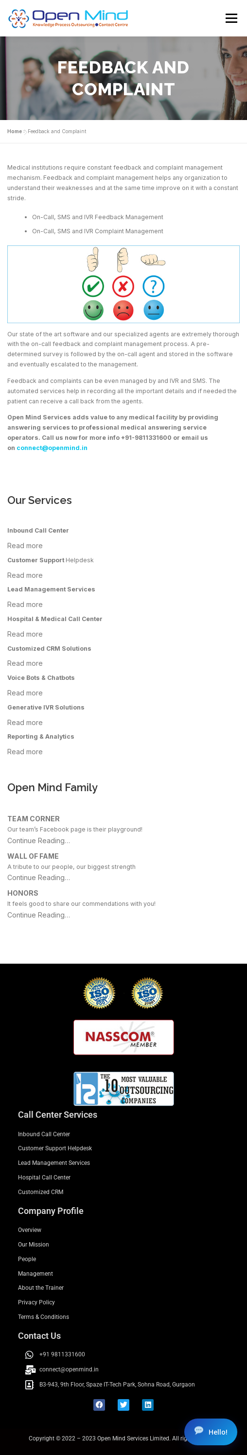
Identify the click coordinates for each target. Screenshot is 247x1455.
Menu (231, 18)
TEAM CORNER (33, 818)
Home (14, 131)
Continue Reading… (38, 840)
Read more (25, 545)
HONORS (22, 893)
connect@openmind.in (52, 447)
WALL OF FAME (33, 856)
